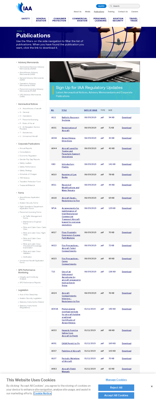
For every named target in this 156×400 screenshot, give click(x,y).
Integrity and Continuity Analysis (29, 278)
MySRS (101, 6)
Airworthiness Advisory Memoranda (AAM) (29, 73)
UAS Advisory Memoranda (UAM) (30, 95)
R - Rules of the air (27, 123)
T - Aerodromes (26, 132)
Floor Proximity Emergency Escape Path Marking (71, 235)
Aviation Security (118, 19)
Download (126, 117)
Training (111, 12)
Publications (99, 12)
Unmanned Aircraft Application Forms (32, 261)
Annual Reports (26, 148)
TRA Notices (25, 178)
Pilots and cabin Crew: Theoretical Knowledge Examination (32, 246)
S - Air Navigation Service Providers (30, 128)
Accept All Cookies (116, 395)
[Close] (152, 386)
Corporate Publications (29, 144)
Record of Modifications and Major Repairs (70, 187)
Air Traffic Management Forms (32, 217)
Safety (26, 18)
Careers (134, 12)
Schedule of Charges (28, 174)
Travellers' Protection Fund (30, 181)
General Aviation (41, 19)
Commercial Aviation (79, 19)
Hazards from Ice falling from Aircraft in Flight (70, 333)
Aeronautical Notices (28, 104)
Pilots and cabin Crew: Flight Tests (34, 234)
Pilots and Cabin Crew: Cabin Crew (34, 228)
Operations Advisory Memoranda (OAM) (28, 84)
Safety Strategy (26, 170)
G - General (24, 112)
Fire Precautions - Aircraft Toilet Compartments (70, 248)
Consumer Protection (59, 19)
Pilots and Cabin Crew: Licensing (32, 239)
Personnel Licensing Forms (30, 212)
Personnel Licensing (100, 19)
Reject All (116, 387)
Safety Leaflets (25, 163)
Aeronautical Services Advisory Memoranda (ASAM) (32, 68)
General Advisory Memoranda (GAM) (32, 79)
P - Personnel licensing (29, 120)
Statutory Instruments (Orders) (32, 302)
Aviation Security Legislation (31, 298)
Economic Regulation (28, 156)
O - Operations (26, 116)
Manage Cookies (116, 380)
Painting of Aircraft (71, 351)
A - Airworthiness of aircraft (30, 108)
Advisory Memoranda (28, 62)
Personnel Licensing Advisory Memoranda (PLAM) (31, 90)
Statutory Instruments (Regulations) (28, 306)
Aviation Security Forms (29, 203)
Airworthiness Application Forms (30, 198)
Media (87, 12)
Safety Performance (28, 167)
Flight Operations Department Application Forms (31, 207)
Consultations (25, 152)
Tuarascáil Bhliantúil (27, 185)
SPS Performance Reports (30, 282)
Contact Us (123, 12)
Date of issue (90, 110)
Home (19, 31)
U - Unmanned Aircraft (29, 136)
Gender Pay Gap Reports (30, 159)
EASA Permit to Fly (71, 343)
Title (64, 110)
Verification (27, 257)
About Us (77, 12)
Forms (21, 193)
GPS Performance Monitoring (26, 271)
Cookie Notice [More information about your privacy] (42, 393)
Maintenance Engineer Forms (32, 223)
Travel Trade (133, 19)
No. (52, 110)
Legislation (23, 290)
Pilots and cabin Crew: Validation (32, 252)
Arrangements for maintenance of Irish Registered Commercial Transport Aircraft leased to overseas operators (71, 216)
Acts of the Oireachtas (29, 294)
